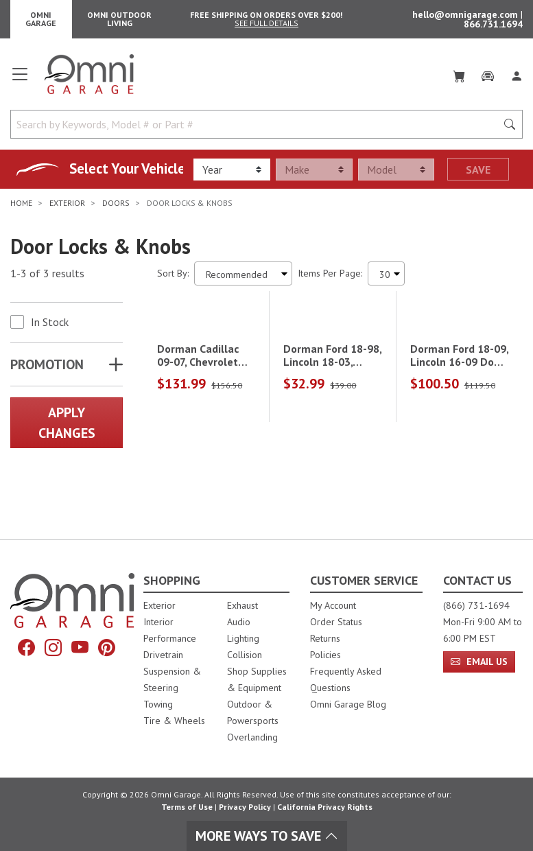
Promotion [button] (47, 370)
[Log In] (516, 79)
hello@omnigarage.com (466, 17)
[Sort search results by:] (243, 279)
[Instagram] (53, 648)
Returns (325, 638)
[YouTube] (79, 648)
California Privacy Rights (324, 807)
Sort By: (173, 278)
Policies (325, 655)
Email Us (479, 661)
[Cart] (459, 79)
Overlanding (252, 737)
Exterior (159, 605)
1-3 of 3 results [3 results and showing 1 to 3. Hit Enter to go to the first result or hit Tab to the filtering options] (47, 279)
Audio (238, 622)
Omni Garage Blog (348, 704)
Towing (158, 704)
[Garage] (488, 79)
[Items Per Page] (386, 279)
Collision (244, 655)
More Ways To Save (267, 836)
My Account (333, 605)
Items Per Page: (330, 278)
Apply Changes (66, 428)
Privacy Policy (245, 807)
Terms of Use (187, 807)
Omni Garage (40, 21)
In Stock (50, 327)
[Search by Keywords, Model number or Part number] (257, 130)
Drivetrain (163, 655)
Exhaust (242, 605)
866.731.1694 (493, 27)
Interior (158, 622)
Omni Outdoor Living (119, 21)
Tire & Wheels (174, 720)
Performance (169, 638)
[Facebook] (26, 648)
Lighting (243, 638)
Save (478, 175)
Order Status (336, 622)
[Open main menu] (20, 85)
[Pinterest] (106, 648)
